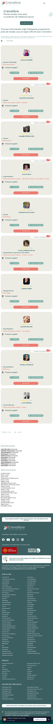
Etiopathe (4, 598)
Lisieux (5, 494)
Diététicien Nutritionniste (33, 592)
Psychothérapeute (31, 641)
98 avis (30, 362)
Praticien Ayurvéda (31, 616)
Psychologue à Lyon (31, 697)
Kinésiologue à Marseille (7, 699)
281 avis (30, 171)
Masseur (4, 610)
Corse (3, 667)
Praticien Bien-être (6, 618)
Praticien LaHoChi (31, 624)
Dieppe (5, 481)
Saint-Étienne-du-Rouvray (10, 484)
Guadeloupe (5, 669)
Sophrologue (5, 649)
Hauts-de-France (6, 671)
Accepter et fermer (40, 719)
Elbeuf (5, 504)
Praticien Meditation (32, 626)
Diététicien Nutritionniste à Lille (34, 699)
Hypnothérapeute (6, 604)
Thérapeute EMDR (31, 651)
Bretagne (4, 665)
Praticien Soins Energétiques (9, 633)
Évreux (5, 480)
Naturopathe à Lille (31, 695)
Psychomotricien (31, 639)
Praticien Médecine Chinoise (8, 628)
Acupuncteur (30, 577)
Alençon (5, 486)
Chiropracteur (5, 585)
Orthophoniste (5, 614)
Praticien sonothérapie (7, 637)
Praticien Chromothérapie (8, 620)
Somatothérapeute (31, 647)
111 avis (30, 324)
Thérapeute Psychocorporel (33, 653)
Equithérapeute (5, 596)
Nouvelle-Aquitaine (31, 675)
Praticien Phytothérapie (32, 628)
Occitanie (4, 677)
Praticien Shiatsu (31, 631)
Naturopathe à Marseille (33, 693)
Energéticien (30, 594)
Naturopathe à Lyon (6, 689)
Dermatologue (5, 592)
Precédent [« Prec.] (6, 432)
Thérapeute (30, 649)
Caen (4, 476)
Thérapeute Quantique (7, 655)
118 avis (30, 286)
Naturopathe (30, 612)
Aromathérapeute (31, 579)
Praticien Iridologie (6, 624)
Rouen (5, 475)
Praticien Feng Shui (6, 622)
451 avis (30, 57)
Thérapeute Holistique (7, 653)
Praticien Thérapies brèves (33, 633)
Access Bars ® (5, 577)
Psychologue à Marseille (7, 695)
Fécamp (5, 499)
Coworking (29, 590)
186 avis (30, 210)
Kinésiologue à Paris (6, 693)
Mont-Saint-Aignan (8, 497)
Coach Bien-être (31, 585)
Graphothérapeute (6, 602)
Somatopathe (5, 647)
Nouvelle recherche (26, 23)
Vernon (5, 489)
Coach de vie (30, 587)
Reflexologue (5, 643)
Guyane (29, 669)
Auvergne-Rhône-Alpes (7, 663)
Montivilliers (6, 506)
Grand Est (29, 667)
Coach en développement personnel (10, 588)
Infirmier (4, 606)
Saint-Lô (5, 496)
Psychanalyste (30, 637)
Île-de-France (30, 679)
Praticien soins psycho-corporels (34, 635)
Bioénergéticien (5, 583)
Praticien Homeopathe (32, 622)
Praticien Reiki (5, 631)
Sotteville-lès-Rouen (8, 483)
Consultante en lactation (7, 590)
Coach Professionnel (7, 587)
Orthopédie (30, 614)
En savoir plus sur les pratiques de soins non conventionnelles (19, 568)
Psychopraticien (5, 641)
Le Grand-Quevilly (8, 488)
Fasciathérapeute (31, 598)
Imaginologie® (30, 604)
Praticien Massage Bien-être (8, 626)
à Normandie (9, 449)
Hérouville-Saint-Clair (9, 493)
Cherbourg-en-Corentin (9, 478)
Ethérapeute (30, 596)
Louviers (5, 501)
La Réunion (29, 671)
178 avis (30, 248)
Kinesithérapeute (6, 608)
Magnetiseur (30, 608)
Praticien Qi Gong (31, 629)
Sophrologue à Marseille (33, 687)
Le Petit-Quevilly (7, 491)
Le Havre (5, 473)
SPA (3, 645)
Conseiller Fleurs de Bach (33, 588)
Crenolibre (5, 534)
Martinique (4, 673)
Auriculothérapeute (31, 581)
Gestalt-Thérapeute (31, 600)
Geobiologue (5, 600)
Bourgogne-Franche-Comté (33, 663)
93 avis (30, 400)
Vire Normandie (7, 502)
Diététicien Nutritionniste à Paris (35, 689)
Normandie (10, 41)
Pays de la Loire (31, 677)
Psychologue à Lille (31, 691)
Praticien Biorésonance (32, 618)
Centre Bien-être (31, 583)
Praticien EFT (30, 620)
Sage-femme (30, 645)
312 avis (30, 133)
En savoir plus (11, 720)
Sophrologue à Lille (6, 691)
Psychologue (5, 639)
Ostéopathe (5, 616)
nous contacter (24, 715)
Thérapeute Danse (6, 651)
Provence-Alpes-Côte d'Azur (8, 679)
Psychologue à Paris (6, 687)
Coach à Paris (5, 697)
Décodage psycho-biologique (9, 594)
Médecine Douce (6, 612)
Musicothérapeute (31, 610)
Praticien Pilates (6, 629)
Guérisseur (29, 602)
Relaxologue (30, 643)
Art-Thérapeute (5, 581)
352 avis (30, 95)
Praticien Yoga (5, 635)
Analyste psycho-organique (8, 579)
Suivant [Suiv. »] (17, 432)
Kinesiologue (30, 606)
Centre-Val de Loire (31, 665)
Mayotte (29, 673)
